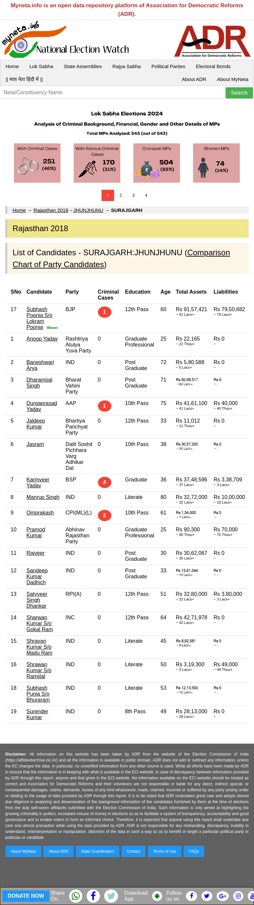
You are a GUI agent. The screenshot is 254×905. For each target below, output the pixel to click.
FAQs (194, 851)
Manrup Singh (43, 497)
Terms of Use (165, 851)
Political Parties (168, 66)
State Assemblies (83, 66)
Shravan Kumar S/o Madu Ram (39, 647)
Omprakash (40, 512)
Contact (133, 851)
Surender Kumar (37, 714)
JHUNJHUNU (88, 210)
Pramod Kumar (35, 532)
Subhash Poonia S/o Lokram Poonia (39, 318)
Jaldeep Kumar (35, 424)
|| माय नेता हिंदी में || (24, 79)
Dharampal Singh (39, 383)
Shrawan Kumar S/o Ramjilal (39, 670)
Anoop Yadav (42, 339)
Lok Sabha (41, 66)
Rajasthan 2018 (50, 210)
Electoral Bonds (213, 66)
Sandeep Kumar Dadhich (37, 576)
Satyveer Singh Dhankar (36, 600)
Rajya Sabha (126, 66)
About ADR (194, 79)
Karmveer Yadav (37, 482)
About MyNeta (232, 79)
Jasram (35, 444)
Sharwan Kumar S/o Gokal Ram (39, 623)
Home (12, 66)
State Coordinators (97, 851)
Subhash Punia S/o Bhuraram (38, 694)
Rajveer (35, 553)
